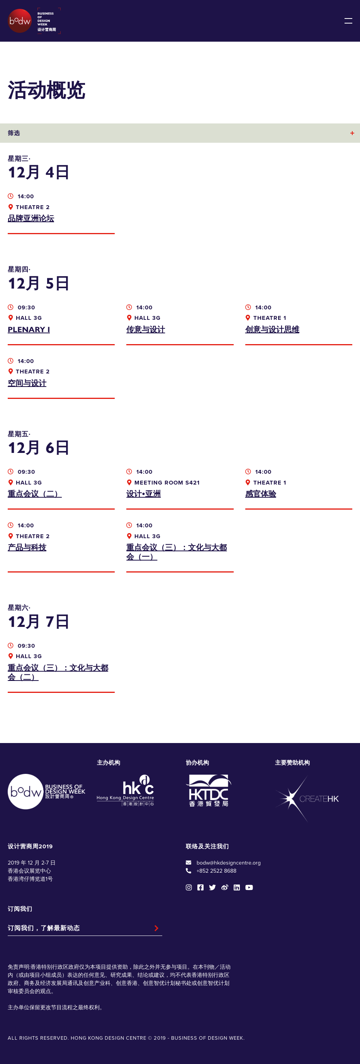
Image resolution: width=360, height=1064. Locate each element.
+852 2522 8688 (216, 871)
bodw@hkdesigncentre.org (229, 863)
